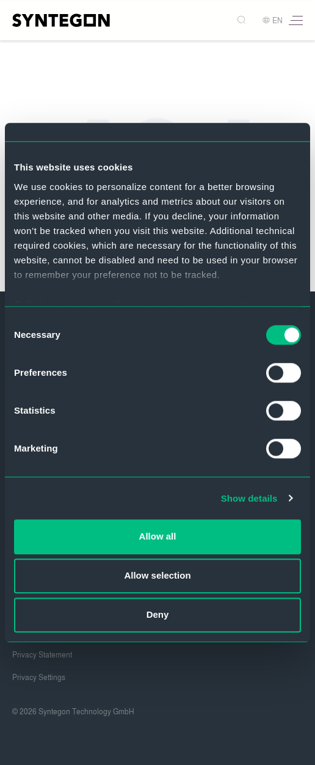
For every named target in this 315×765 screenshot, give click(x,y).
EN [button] (272, 20)
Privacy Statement (42, 655)
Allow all (157, 536)
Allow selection (157, 575)
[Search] (243, 20)
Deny (158, 614)
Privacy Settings (38, 677)
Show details (249, 498)
